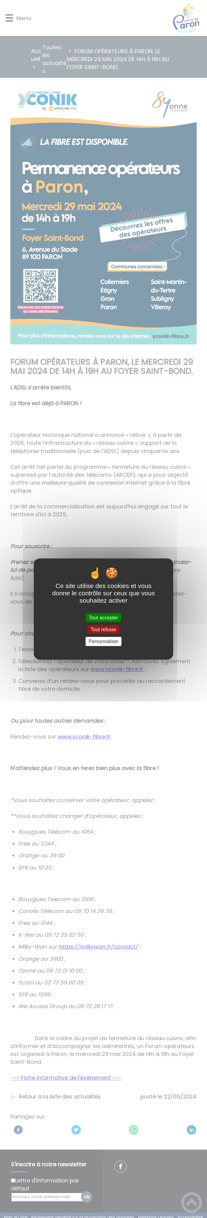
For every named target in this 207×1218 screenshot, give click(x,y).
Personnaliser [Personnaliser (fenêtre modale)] (103, 641)
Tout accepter (103, 617)
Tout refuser (103, 629)
